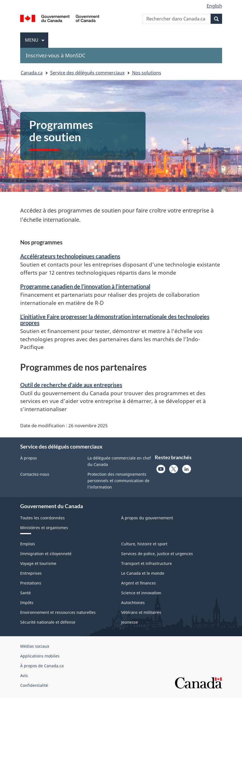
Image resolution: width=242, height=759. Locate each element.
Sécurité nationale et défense (47, 622)
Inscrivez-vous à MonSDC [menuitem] (55, 55)
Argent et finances (138, 583)
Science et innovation (141, 592)
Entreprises (31, 573)
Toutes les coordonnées (42, 517)
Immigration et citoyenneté (46, 553)
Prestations (30, 583)
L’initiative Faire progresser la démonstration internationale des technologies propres (114, 319)
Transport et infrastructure (146, 563)
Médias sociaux (34, 646)
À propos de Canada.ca (42, 665)
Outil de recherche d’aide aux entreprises (71, 384)
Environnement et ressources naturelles (58, 612)
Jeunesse (129, 622)
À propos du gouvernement (147, 517)
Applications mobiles (39, 656)
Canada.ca (32, 73)
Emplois (27, 543)
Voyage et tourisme (38, 563)
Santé (25, 592)
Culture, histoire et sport (144, 543)
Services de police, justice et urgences (157, 553)
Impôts (26, 602)
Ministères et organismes (44, 527)
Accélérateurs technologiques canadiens (70, 256)
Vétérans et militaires (141, 612)
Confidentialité (34, 685)
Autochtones (133, 602)
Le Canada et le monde (142, 573)
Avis (24, 675)
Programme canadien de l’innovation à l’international (85, 286)
